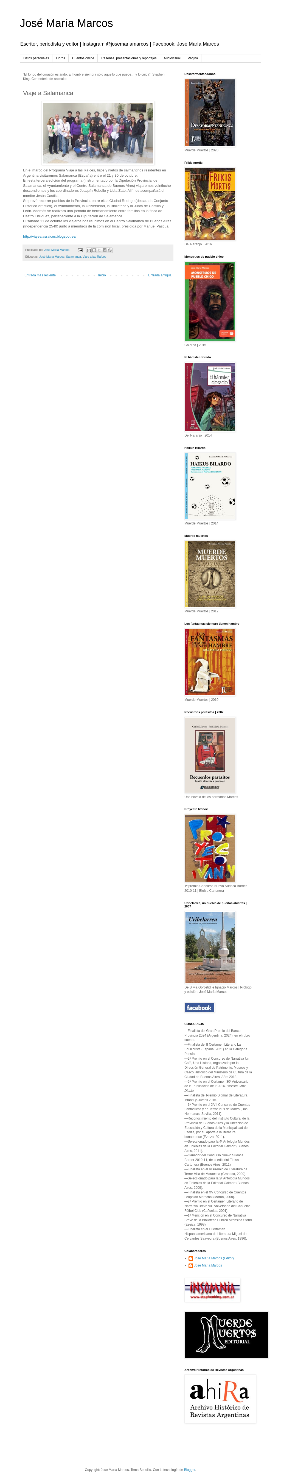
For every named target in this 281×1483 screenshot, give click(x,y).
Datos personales (36, 58)
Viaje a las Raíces (94, 256)
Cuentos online (83, 58)
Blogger (189, 1470)
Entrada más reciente (40, 275)
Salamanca (73, 256)
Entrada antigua (160, 275)
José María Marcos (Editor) (214, 1258)
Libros (60, 58)
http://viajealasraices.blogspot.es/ (49, 236)
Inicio (102, 275)
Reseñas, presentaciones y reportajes (128, 58)
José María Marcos (66, 23)
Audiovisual (172, 58)
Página (193, 58)
